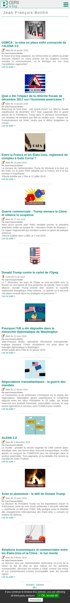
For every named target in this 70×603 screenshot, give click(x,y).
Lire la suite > (8, 67)
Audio (6, 277)
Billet (6, 50)
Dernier (40, 584)
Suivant (30, 584)
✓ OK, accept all (48, 595)
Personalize (35, 600)
